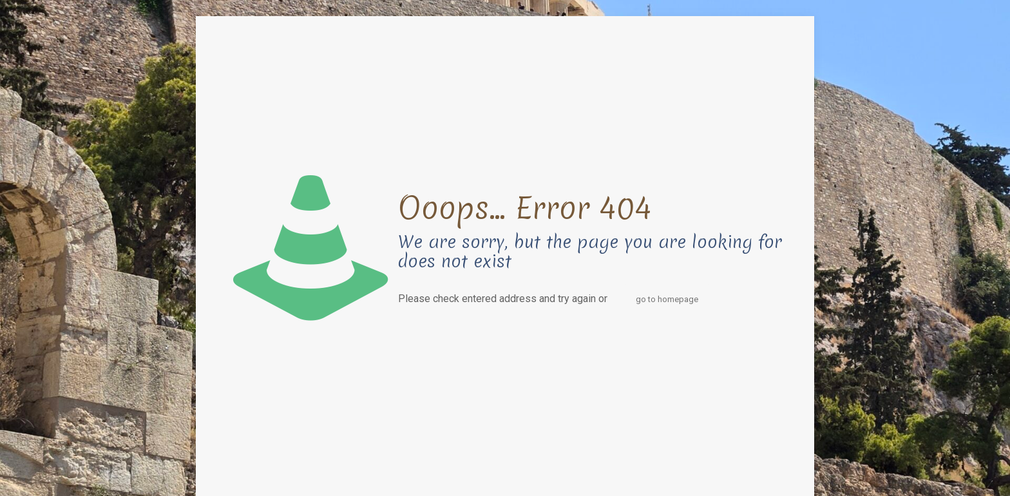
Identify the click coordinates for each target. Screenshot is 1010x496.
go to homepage (667, 299)
